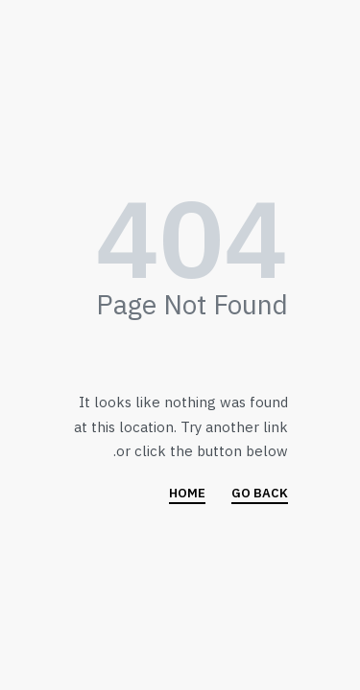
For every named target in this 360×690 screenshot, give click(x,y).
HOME (187, 494)
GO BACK (259, 494)
